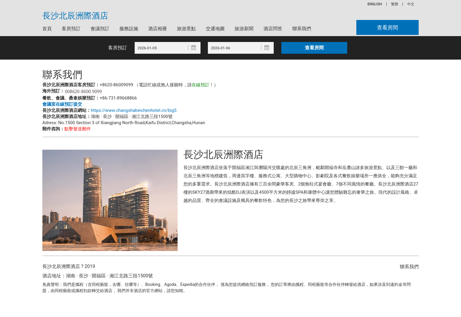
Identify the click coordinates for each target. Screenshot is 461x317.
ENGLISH (375, 4)
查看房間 (387, 27)
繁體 (394, 4)
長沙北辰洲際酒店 (75, 16)
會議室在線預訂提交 (62, 104)
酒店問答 (272, 28)
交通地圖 (215, 28)
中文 (410, 4)
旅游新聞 (244, 28)
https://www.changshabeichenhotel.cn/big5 (134, 110)
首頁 (47, 28)
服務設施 (128, 28)
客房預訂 (71, 28)
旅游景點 (186, 28)
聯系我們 (301, 28)
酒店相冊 (157, 28)
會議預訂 (100, 28)
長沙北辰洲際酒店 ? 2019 (68, 266)
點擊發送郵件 (77, 128)
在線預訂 (200, 84)
